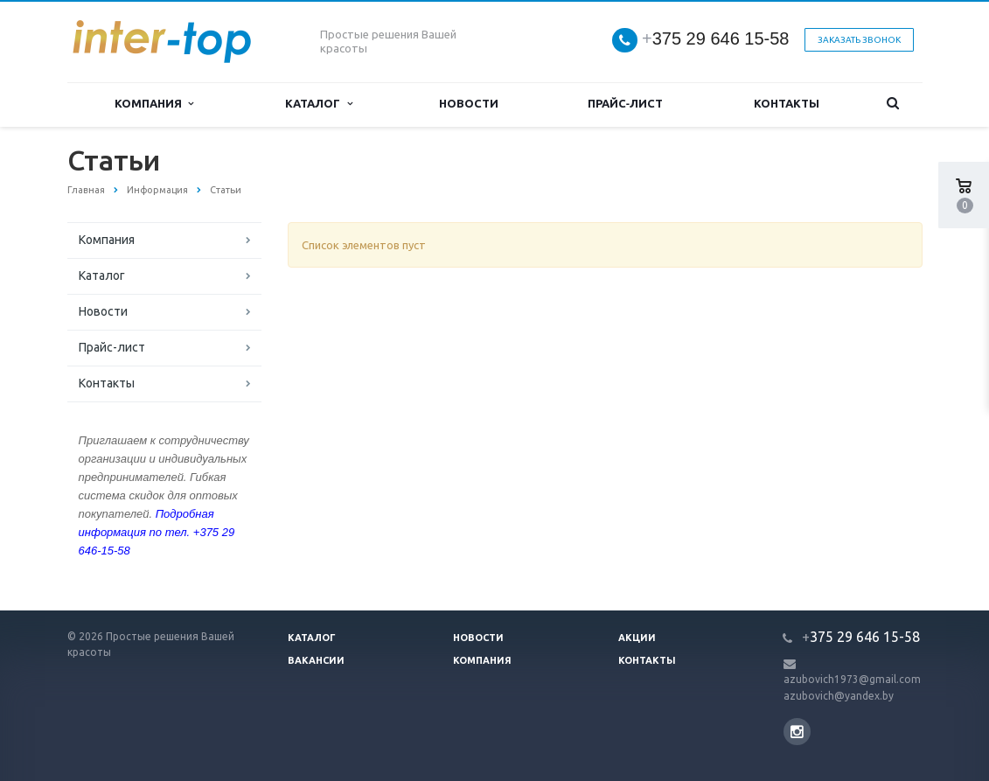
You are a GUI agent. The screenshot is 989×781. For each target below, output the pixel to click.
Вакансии (316, 660)
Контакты (786, 103)
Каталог (318, 103)
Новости (468, 103)
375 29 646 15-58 (716, 39)
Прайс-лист (625, 103)
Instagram (797, 731)
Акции (637, 637)
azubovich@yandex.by (839, 695)
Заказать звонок (859, 40)
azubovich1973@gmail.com (852, 679)
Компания (154, 103)
